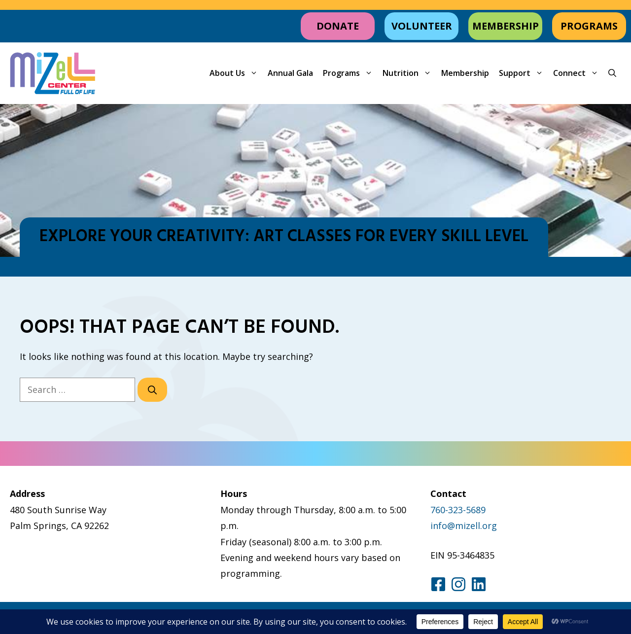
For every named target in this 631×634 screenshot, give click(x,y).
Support (523, 73)
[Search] (152, 390)
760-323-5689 (458, 510)
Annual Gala (290, 73)
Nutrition (409, 73)
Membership (465, 73)
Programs (350, 73)
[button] (612, 73)
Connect (578, 73)
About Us (236, 73)
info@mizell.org (463, 525)
